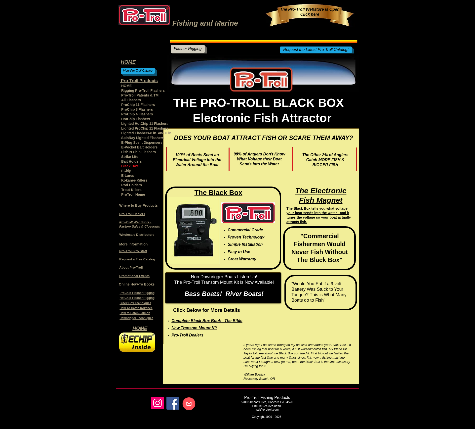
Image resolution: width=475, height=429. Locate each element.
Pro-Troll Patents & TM (139, 95)
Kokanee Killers (134, 180)
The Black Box (218, 192)
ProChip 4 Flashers (137, 114)
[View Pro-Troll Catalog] (138, 71)
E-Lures (127, 176)
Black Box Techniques (135, 303)
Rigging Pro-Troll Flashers (143, 91)
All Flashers (131, 100)
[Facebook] (172, 403)
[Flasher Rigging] (188, 49)
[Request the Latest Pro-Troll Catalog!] (316, 50)
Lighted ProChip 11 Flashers (144, 128)
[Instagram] (157, 403)
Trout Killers (131, 190)
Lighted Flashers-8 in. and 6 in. (145, 133)
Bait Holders (131, 161)
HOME (126, 86)
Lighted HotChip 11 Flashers (144, 124)
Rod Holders (131, 185)
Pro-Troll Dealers (132, 214)
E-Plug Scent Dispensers (141, 142)
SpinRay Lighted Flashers (142, 138)
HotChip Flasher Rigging (137, 298)
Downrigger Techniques (136, 318)
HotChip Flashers (135, 119)
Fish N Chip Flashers (138, 152)
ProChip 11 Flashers (138, 105)
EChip (126, 171)
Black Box (129, 166)
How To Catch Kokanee (135, 308)
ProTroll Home (133, 194)
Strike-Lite (129, 157)
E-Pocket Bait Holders (139, 147)
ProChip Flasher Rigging (137, 293)
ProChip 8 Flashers (137, 109)
